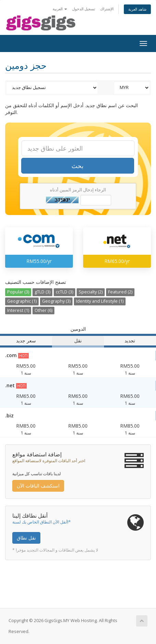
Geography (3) (56, 301)
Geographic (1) (22, 301)
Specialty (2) (91, 292)
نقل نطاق (26, 537)
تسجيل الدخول (83, 8)
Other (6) (43, 310)
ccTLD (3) (64, 292)
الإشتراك (107, 8)
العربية (60, 8)
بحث (77, 166)
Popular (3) (18, 292)
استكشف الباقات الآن (38, 485)
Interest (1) (18, 310)
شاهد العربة (137, 9)
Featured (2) (120, 292)
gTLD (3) (42, 292)
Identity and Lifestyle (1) (100, 301)
